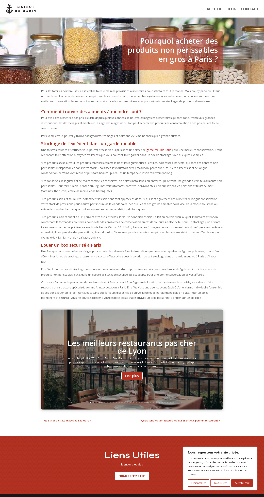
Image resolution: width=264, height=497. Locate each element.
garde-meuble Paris (158, 150)
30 (173, 402)
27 (165, 402)
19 (142, 402)
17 (136, 402)
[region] (220, 468)
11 (119, 402)
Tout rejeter (220, 483)
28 (167, 402)
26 (162, 402)
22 (150, 402)
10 (116, 402)
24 (156, 402)
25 (159, 402)
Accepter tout (242, 483)
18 (139, 402)
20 (144, 402)
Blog (231, 9)
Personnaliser (198, 483)
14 (127, 402)
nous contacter (132, 476)
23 (153, 402)
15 (130, 402)
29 (170, 402)
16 (133, 402)
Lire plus (132, 381)
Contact (250, 9)
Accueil (214, 9)
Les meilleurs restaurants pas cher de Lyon (132, 353)
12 (122, 402)
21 (147, 402)
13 (124, 402)
